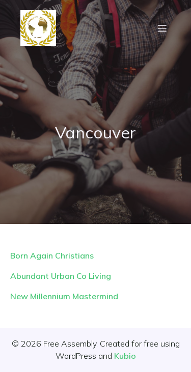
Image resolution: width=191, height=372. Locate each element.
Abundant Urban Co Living (60, 276)
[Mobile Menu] (162, 28)
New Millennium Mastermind (64, 296)
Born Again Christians (52, 255)
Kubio (125, 356)
